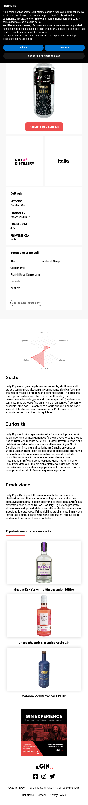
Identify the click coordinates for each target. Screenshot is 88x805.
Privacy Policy (57, 795)
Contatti (41, 795)
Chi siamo (28, 795)
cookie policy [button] (34, 22)
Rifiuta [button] (23, 47)
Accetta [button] (64, 47)
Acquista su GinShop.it (44, 126)
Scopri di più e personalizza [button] (44, 55)
